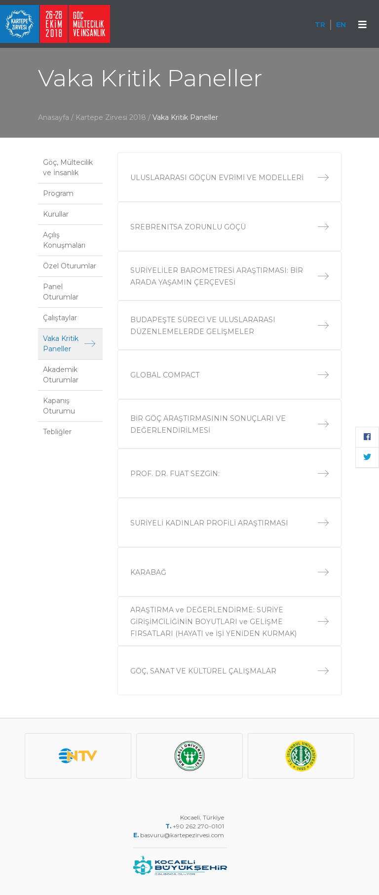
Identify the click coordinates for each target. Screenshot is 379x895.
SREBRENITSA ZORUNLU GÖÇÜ (229, 227)
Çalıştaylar (60, 317)
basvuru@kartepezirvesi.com (183, 835)
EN (341, 24)
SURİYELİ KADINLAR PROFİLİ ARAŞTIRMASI (229, 523)
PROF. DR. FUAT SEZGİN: (229, 473)
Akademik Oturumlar (60, 374)
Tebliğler (57, 431)
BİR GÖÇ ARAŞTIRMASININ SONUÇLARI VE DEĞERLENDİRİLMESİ (229, 424)
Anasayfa (53, 117)
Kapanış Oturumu (59, 405)
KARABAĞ (229, 572)
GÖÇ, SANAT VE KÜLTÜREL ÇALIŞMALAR (229, 671)
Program (58, 193)
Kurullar (56, 214)
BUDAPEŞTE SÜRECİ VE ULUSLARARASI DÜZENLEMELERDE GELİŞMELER (229, 325)
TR (320, 24)
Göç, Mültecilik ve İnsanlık (68, 167)
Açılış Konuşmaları (64, 240)
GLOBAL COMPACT (229, 375)
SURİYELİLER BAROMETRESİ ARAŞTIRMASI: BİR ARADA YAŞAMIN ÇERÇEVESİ (229, 276)
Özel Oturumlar (69, 265)
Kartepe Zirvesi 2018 (112, 117)
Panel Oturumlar (60, 291)
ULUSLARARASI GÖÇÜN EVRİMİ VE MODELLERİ (229, 177)
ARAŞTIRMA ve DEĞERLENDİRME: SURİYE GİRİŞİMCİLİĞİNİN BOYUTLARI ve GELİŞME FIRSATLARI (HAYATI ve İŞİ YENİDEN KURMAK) (229, 621)
